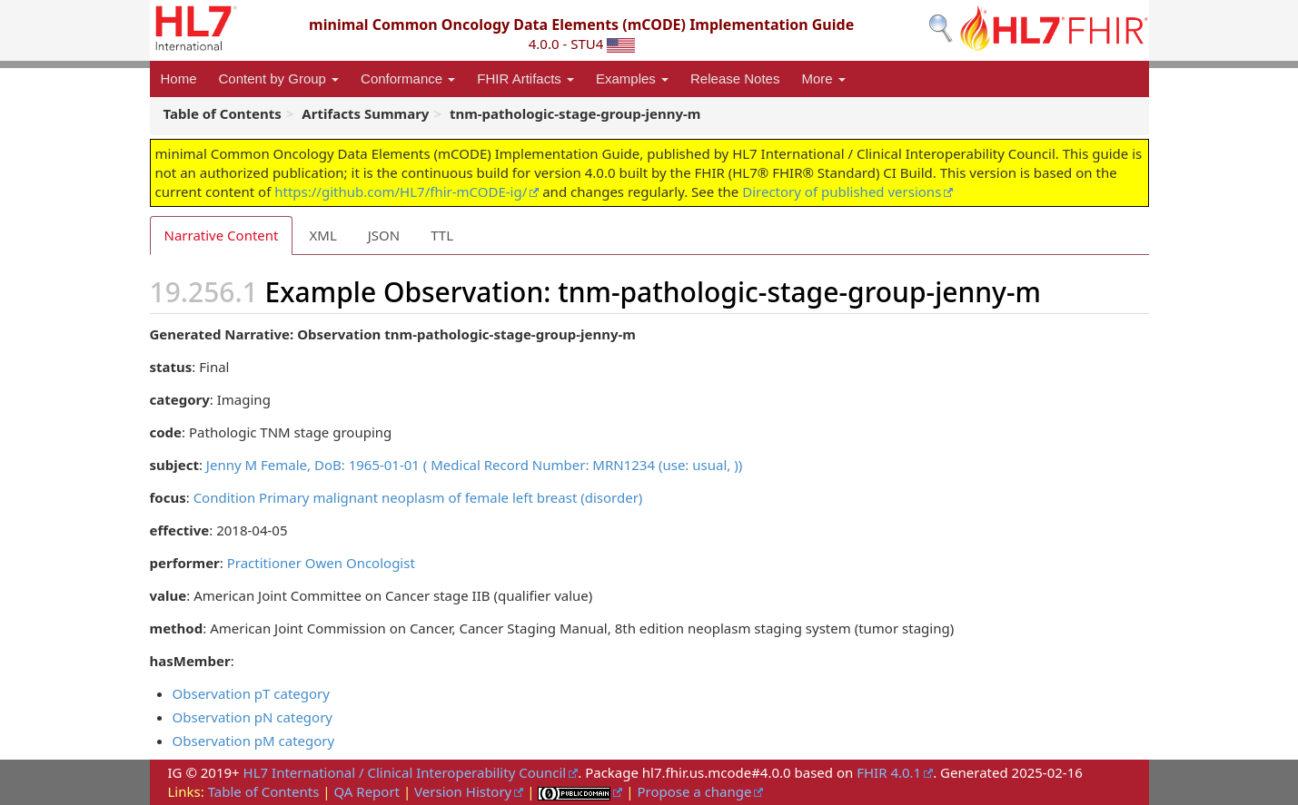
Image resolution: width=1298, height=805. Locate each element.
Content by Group (279, 78)
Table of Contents (264, 791)
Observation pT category (251, 693)
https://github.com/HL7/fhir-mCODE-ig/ (400, 191)
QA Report (366, 791)
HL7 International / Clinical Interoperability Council (405, 772)
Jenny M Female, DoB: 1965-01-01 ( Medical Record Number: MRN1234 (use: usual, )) (474, 465)
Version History (462, 791)
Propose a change (694, 791)
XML (322, 235)
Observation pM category (254, 740)
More (823, 78)
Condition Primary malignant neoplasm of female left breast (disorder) (418, 497)
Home (179, 78)
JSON (384, 235)
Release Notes (734, 78)
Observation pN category (253, 717)
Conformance (408, 78)
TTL (442, 235)
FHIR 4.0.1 (889, 772)
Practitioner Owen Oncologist (321, 563)
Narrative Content (221, 235)
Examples (632, 78)
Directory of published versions (841, 191)
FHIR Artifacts (525, 78)
